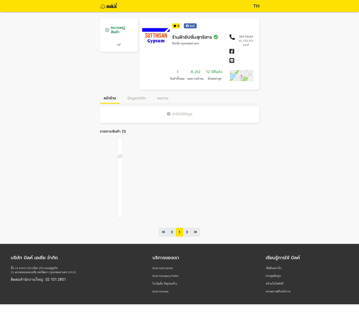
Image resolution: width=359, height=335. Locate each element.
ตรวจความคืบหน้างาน (278, 291)
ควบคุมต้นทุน (273, 276)
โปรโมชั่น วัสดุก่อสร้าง (164, 283)
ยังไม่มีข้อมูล (179, 114)
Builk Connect (160, 291)
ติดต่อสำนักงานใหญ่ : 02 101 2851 (38, 279)
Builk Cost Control (162, 268)
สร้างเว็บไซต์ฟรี (274, 283)
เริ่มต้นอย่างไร (273, 268)
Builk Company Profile (165, 276)
